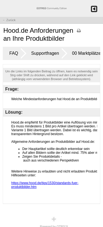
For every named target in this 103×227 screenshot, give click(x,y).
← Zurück (9, 20)
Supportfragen (45, 53)
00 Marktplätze (86, 53)
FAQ (13, 53)
